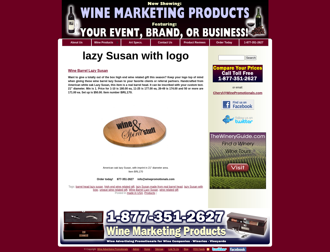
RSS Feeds (199, 249)
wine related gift (168, 189)
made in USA (135, 193)
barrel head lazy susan (89, 186)
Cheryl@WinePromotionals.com (237, 93)
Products (149, 193)
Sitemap (159, 249)
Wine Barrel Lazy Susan (88, 71)
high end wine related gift (119, 186)
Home (147, 249)
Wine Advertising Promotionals (112, 249)
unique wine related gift (113, 189)
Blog (186, 249)
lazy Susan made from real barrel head (159, 186)
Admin (136, 249)
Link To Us (173, 249)
